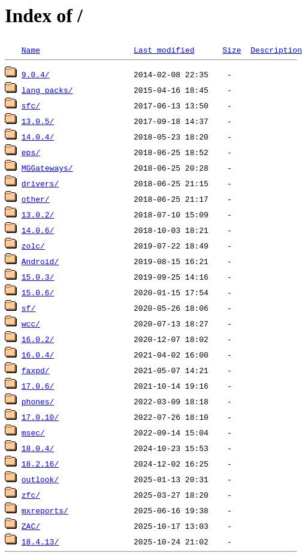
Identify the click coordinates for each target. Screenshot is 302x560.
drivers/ (40, 183)
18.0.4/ (38, 448)
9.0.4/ (36, 74)
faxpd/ (36, 370)
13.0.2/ (38, 214)
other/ (36, 198)
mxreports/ (45, 510)
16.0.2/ (38, 339)
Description (276, 49)
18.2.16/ (40, 463)
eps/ (31, 152)
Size (231, 49)
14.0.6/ (38, 230)
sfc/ (31, 105)
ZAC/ (31, 525)
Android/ (40, 261)
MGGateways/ (47, 167)
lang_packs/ (47, 89)
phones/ (38, 401)
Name (31, 49)
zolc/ (33, 245)
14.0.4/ (38, 136)
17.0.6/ (38, 385)
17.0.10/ (40, 416)
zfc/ (31, 494)
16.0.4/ (38, 354)
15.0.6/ (38, 292)
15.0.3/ (38, 276)
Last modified (164, 49)
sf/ (28, 307)
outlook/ (40, 479)
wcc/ (31, 323)
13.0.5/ (38, 121)
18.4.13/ (40, 541)
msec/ (33, 432)
